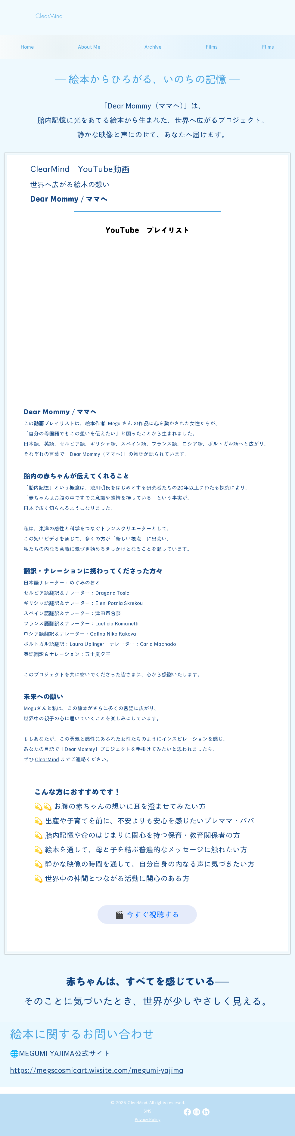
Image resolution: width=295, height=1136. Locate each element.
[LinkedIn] (206, 1112)
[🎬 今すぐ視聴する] (147, 914)
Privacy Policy (147, 1119)
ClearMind (47, 759)
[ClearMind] (49, 16)
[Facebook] (187, 1112)
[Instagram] (196, 1112)
